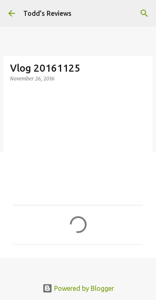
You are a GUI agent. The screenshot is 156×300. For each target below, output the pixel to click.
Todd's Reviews (47, 13)
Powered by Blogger (78, 288)
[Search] (144, 13)
